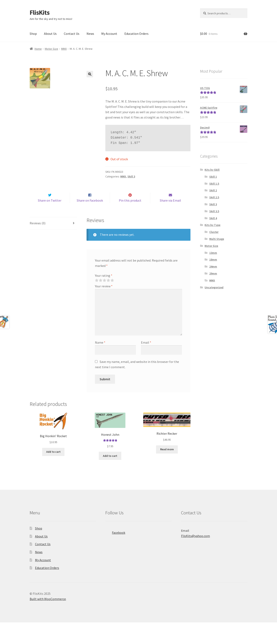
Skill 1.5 (214, 183)
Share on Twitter (49, 209)
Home (38, 49)
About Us (50, 34)
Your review (104, 295)
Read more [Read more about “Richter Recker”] (167, 458)
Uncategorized (214, 287)
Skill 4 (213, 218)
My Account (109, 34)
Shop (33, 34)
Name (100, 351)
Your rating (103, 284)
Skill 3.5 (214, 211)
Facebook (115, 540)
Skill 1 (213, 176)
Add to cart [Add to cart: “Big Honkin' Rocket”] (53, 460)
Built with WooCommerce (48, 607)
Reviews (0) (37, 232)
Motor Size (51, 49)
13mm (213, 253)
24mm (213, 266)
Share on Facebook (90, 209)
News (90, 34)
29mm (213, 273)
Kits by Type (212, 225)
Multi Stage (216, 239)
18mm (213, 259)
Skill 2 (213, 190)
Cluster (213, 232)
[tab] (53, 232)
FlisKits (40, 12)
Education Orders (136, 34)
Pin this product (130, 209)
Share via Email (170, 209)
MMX (64, 49)
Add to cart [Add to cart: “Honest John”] (110, 464)
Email (146, 351)
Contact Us (71, 34)
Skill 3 (131, 176)
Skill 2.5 (214, 197)
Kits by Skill (212, 170)
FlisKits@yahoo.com (195, 544)
